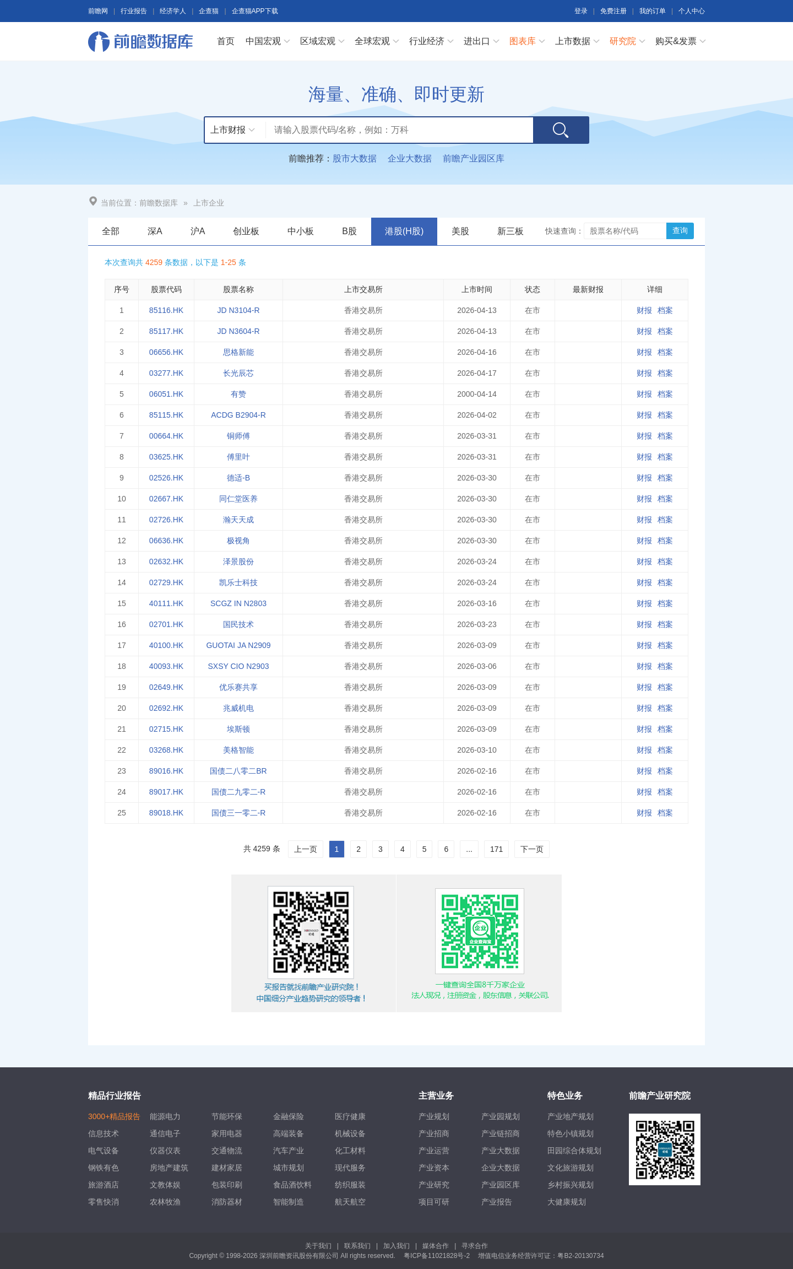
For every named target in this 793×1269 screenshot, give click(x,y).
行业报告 (134, 11)
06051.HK (166, 394)
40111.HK (166, 603)
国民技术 (238, 624)
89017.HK (166, 791)
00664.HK (166, 435)
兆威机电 (238, 708)
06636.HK (166, 540)
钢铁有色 (103, 1167)
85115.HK (166, 415)
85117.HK (166, 331)
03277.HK (166, 373)
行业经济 (426, 41)
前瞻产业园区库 (473, 158)
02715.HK (166, 729)
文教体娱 (165, 1184)
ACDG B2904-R (238, 415)
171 (496, 849)
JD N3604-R (238, 331)
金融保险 (288, 1116)
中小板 (300, 231)
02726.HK (166, 519)
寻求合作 (474, 1246)
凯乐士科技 (238, 582)
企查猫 (209, 11)
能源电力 (165, 1116)
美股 (460, 231)
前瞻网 (98, 11)
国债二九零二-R (238, 791)
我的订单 (652, 11)
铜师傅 (238, 435)
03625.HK (166, 456)
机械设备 (350, 1133)
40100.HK (166, 645)
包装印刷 (226, 1184)
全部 (111, 231)
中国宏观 (263, 41)
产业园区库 (500, 1184)
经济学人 (173, 11)
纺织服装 (350, 1184)
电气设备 (103, 1150)
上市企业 (208, 202)
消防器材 (226, 1201)
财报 (644, 310)
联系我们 (357, 1246)
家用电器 (226, 1133)
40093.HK (166, 666)
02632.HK (166, 561)
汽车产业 (288, 1150)
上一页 (305, 849)
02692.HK (166, 708)
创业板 (246, 231)
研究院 (623, 41)
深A (155, 231)
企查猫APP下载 (255, 11)
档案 (665, 310)
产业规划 (434, 1116)
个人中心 (691, 11)
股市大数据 (355, 158)
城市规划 (288, 1167)
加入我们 (396, 1246)
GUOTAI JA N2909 (238, 645)
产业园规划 (500, 1116)
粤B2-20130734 (580, 1256)
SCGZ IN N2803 (238, 603)
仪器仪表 (165, 1150)
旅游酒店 (103, 1184)
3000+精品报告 (114, 1116)
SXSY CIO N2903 (238, 666)
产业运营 (434, 1150)
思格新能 (238, 352)
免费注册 (613, 11)
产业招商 (434, 1133)
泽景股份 (238, 561)
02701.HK (166, 624)
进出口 (477, 41)
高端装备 (288, 1133)
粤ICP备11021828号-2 (437, 1256)
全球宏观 (372, 41)
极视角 (238, 540)
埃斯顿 (238, 729)
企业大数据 (410, 158)
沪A (198, 231)
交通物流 (226, 1150)
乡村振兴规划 (570, 1184)
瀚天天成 (238, 519)
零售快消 (103, 1201)
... (469, 849)
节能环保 (226, 1116)
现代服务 (350, 1167)
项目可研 (434, 1201)
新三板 (510, 231)
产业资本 (434, 1167)
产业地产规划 (570, 1116)
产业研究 (434, 1184)
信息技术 (103, 1133)
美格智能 (238, 750)
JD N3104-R (238, 310)
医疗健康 (350, 1116)
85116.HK (166, 310)
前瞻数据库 (143, 41)
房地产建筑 (169, 1167)
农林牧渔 (165, 1201)
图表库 (522, 41)
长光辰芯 (238, 373)
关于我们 (318, 1246)
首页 (226, 41)
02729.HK (166, 582)
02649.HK (166, 687)
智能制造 (288, 1201)
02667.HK (166, 498)
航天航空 (350, 1201)
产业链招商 (500, 1133)
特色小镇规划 (570, 1133)
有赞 (238, 394)
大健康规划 (566, 1201)
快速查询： (564, 230)
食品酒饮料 (292, 1184)
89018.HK (166, 812)
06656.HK (166, 352)
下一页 (532, 849)
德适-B (238, 477)
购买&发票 (676, 41)
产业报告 (496, 1201)
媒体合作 (435, 1246)
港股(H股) (404, 231)
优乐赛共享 (238, 687)
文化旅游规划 (570, 1167)
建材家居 (226, 1167)
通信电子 (165, 1133)
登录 (581, 11)
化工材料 (350, 1150)
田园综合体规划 (574, 1150)
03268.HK (166, 750)
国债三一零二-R (238, 812)
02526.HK (166, 477)
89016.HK (166, 770)
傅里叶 (238, 456)
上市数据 (572, 41)
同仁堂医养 (238, 498)
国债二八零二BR (238, 770)
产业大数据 (500, 1150)
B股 (349, 231)
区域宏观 (317, 41)
